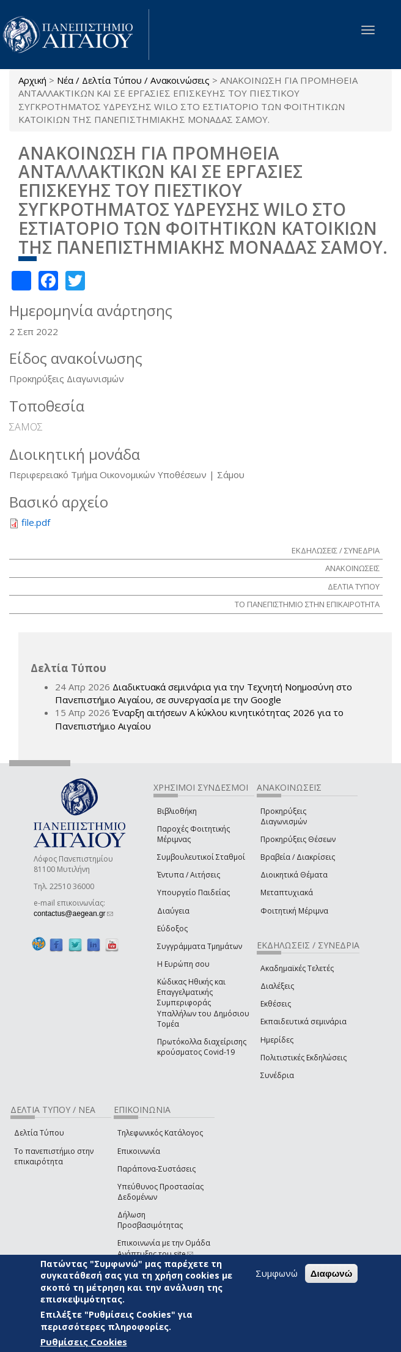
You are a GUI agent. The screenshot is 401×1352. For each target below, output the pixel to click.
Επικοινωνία (138, 1151)
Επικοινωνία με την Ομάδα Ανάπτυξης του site (163, 1248)
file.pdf (35, 522)
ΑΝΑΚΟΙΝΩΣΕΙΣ (352, 568)
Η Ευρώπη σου (183, 964)
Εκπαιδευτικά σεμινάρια (303, 1021)
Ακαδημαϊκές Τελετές (297, 968)
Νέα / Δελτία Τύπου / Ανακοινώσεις (133, 80)
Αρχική (32, 80)
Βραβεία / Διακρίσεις (297, 857)
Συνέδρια (277, 1075)
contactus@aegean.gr (73, 913)
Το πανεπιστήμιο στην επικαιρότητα (54, 1156)
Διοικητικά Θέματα (294, 875)
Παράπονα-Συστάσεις (156, 1169)
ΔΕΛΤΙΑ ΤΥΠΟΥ (354, 586)
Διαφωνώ (332, 1273)
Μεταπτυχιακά (286, 892)
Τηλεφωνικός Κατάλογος (160, 1133)
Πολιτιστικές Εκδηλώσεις (303, 1057)
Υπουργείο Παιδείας (193, 892)
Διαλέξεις (277, 986)
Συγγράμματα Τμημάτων (199, 946)
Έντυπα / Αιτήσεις (188, 875)
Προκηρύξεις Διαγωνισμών (283, 816)
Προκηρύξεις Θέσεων (298, 839)
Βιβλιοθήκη (177, 811)
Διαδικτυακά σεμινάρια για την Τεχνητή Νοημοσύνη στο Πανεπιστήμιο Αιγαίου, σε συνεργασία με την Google (203, 693)
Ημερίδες (276, 1040)
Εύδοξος (172, 928)
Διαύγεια (173, 911)
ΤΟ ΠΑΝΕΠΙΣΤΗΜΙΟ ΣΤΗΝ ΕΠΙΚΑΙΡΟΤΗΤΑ (307, 604)
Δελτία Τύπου (39, 1133)
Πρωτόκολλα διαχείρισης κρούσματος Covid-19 (201, 1046)
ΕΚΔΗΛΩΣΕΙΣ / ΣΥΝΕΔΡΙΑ (336, 550)
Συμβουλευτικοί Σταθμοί (201, 857)
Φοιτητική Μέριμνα (294, 911)
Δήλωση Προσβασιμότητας (150, 1220)
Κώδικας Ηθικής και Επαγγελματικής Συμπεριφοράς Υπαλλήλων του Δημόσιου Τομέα (203, 1003)
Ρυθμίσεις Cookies (83, 1341)
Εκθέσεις (275, 1004)
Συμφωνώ (277, 1273)
